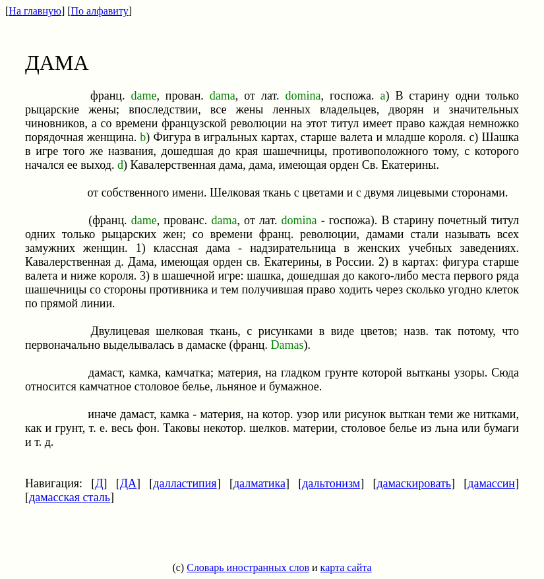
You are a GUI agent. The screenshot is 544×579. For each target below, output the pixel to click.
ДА (128, 483)
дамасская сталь (69, 497)
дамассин (491, 483)
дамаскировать (414, 483)
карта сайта (346, 567)
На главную (35, 10)
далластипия (184, 483)
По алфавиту (100, 10)
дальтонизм (331, 483)
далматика (259, 483)
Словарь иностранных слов (248, 567)
